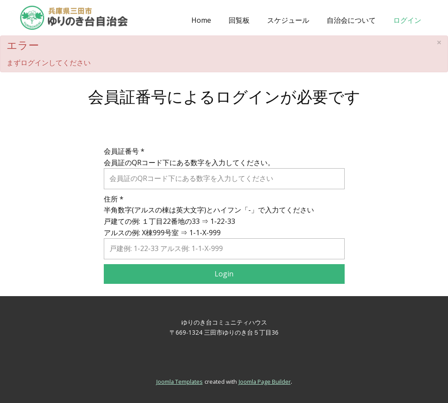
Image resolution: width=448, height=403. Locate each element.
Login (224, 274)
